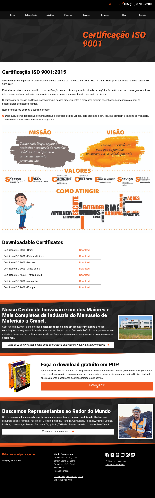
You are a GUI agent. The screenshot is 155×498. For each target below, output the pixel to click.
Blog (124, 15)
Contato (142, 15)
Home (12, 15)
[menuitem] (17, 5)
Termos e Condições (114, 464)
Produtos (68, 15)
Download (105, 15)
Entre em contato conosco (56, 431)
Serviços (86, 15)
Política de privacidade (116, 461)
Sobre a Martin (31, 15)
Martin (18, 6)
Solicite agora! (97, 384)
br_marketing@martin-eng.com (68, 476)
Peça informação (62, 471)
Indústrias (49, 15)
